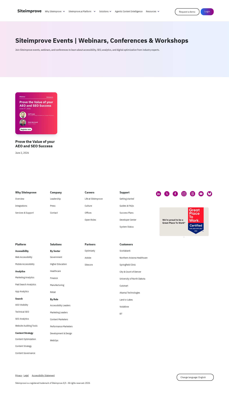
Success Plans (127, 212)
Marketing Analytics (24, 277)
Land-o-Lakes (126, 299)
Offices (88, 212)
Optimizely (90, 250)
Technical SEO (22, 311)
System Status (127, 226)
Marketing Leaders (59, 312)
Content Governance (25, 353)
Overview (19, 198)
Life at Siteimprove (94, 198)
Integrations (21, 205)
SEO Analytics (22, 318)
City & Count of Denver (130, 271)
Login (207, 11)
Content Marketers (59, 319)
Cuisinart (124, 285)
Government (56, 257)
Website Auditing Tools (26, 325)
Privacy (18, 375)
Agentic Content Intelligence (128, 11)
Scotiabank (125, 250)
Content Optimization (25, 339)
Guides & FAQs (127, 205)
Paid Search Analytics (25, 284)
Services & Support (24, 212)
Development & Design (61, 333)
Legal (26, 375)
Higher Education (58, 264)
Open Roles (90, 219)
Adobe (88, 257)
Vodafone (124, 306)
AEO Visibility (21, 304)
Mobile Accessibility (25, 264)
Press (53, 205)
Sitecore (89, 264)
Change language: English (193, 377)
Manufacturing (57, 285)
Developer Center (128, 219)
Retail (53, 292)
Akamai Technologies (130, 292)
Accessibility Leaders (60, 305)
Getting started (127, 198)
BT (121, 313)
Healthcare (55, 271)
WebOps (54, 340)
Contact (54, 212)
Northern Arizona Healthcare (133, 257)
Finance (54, 278)
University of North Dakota (132, 278)
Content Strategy (23, 346)
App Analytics (22, 291)
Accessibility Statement (43, 375)
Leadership (55, 198)
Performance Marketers (61, 326)
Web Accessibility (23, 257)
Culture (88, 205)
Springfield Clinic (128, 264)
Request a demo (187, 11)
